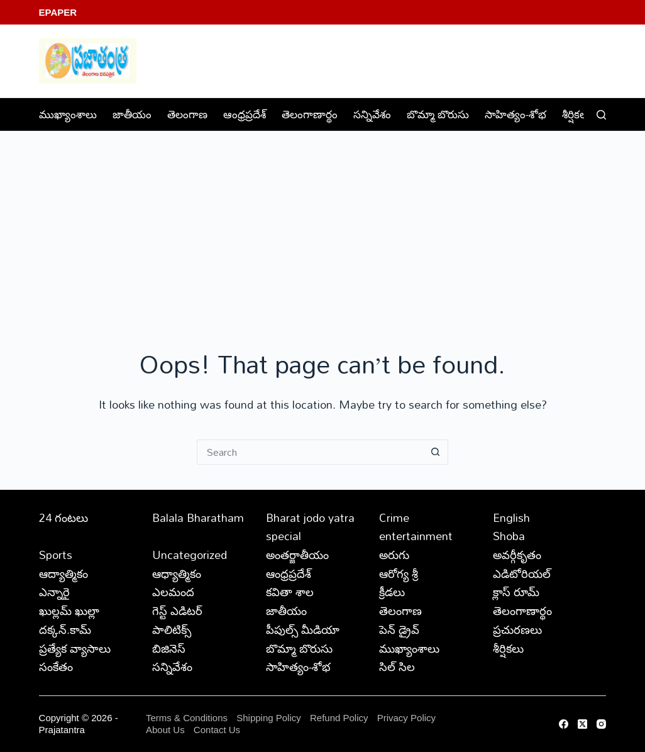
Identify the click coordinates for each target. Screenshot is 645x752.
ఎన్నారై (54, 591)
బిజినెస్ (168, 648)
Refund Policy (339, 717)
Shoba (509, 535)
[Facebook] (563, 724)
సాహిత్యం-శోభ (515, 114)
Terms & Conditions (187, 717)
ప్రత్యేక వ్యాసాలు (75, 648)
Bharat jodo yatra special (310, 527)
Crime (394, 517)
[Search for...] (310, 452)
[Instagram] (601, 724)
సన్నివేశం (372, 114)
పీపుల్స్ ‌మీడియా (302, 629)
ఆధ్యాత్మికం (176, 573)
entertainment (416, 535)
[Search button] (435, 452)
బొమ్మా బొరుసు (438, 114)
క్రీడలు (392, 591)
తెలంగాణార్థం (310, 114)
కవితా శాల (290, 591)
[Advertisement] (322, 226)
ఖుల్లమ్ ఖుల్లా (69, 610)
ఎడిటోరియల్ (522, 573)
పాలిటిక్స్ (171, 629)
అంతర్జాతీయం (297, 554)
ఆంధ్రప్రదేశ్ (244, 114)
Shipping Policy (268, 717)
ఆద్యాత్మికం (63, 573)
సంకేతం (56, 666)
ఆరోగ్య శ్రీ (398, 573)
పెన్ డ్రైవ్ (399, 629)
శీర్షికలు (585, 114)
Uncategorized (189, 554)
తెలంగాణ (187, 114)
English (511, 517)
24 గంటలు (63, 517)
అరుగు (394, 554)
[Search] (601, 114)
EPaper (58, 12)
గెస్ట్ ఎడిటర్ (177, 610)
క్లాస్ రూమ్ (516, 591)
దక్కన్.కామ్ (65, 629)
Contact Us (217, 729)
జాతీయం (132, 114)
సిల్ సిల (397, 666)
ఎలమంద (173, 591)
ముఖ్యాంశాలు (68, 114)
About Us (165, 729)
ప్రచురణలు (517, 629)
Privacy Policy (406, 717)
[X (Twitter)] (582, 724)
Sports (55, 554)
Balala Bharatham (198, 517)
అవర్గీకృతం (517, 554)
